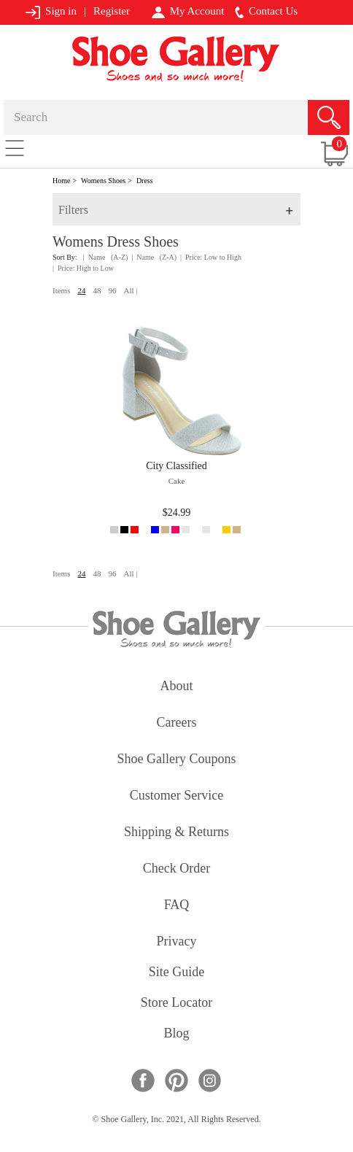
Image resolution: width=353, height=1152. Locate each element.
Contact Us (266, 11)
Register (111, 11)
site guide (177, 973)
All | (130, 290)
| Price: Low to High (210, 257)
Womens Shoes (103, 181)
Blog (176, 1034)
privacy (177, 942)
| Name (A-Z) (105, 257)
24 (81, 290)
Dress (144, 181)
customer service (176, 796)
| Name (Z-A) (153, 257)
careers (177, 723)
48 (97, 290)
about (176, 687)
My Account (188, 11)
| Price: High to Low (83, 268)
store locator (176, 1003)
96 (112, 290)
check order (176, 869)
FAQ (177, 906)
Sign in (51, 12)
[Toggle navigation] (15, 147)
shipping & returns (176, 833)
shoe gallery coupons (176, 760)
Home (61, 181)
